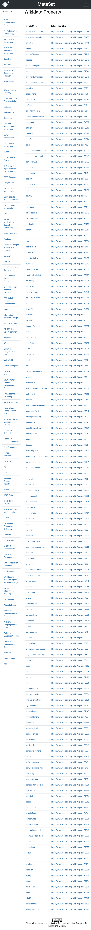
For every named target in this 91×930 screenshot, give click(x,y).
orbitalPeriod (31, 581)
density (29, 230)
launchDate (30, 422)
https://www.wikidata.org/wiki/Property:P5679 (70, 275)
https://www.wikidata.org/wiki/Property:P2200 (70, 269)
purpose (29, 660)
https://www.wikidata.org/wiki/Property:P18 (69, 377)
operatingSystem (33, 541)
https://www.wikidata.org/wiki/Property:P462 (69, 145)
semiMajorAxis (32, 734)
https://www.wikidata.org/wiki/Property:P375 (69, 434)
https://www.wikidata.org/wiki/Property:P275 (69, 445)
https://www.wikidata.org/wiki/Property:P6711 (70, 105)
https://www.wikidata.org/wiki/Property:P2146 (70, 581)
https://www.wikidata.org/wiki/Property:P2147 (70, 711)
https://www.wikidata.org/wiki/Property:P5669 (70, 156)
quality (28, 666)
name (28, 524)
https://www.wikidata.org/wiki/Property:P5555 (70, 722)
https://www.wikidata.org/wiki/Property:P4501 (70, 49)
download (30, 252)
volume (29, 881)
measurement (31, 502)
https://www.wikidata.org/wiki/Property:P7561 (70, 400)
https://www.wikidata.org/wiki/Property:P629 (69, 864)
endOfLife (30, 286)
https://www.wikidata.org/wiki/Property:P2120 (70, 677)
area (27, 71)
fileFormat (30, 315)
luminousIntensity (33, 462)
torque (28, 853)
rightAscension (32, 705)
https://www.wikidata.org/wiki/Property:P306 (69, 541)
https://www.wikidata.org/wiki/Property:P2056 (70, 796)
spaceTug (30, 773)
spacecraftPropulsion (34, 785)
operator (29, 553)
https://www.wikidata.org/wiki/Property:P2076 (70, 819)
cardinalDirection (33, 111)
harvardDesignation (34, 371)
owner (28, 598)
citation (29, 128)
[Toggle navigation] (86, 4)
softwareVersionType (34, 768)
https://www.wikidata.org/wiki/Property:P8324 (70, 360)
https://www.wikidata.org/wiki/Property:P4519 (70, 604)
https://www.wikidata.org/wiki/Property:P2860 (70, 128)
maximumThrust (33, 490)
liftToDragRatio (32, 451)
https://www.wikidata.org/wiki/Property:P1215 (70, 65)
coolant (29, 179)
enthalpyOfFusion (33, 298)
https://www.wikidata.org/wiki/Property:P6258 (70, 224)
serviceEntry (31, 739)
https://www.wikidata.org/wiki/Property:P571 (69, 207)
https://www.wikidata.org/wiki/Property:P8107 (70, 162)
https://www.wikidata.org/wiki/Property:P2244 (70, 609)
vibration (29, 870)
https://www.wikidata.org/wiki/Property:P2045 (70, 575)
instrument (30, 394)
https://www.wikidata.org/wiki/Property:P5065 (70, 898)
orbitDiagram (31, 558)
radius (28, 677)
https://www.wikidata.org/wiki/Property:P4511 (70, 235)
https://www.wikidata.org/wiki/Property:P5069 (70, 745)
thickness (30, 841)
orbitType (30, 564)
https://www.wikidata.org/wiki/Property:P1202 (70, 394)
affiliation (30, 43)
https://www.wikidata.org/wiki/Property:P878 (69, 88)
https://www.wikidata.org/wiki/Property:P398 (69, 728)
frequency (30, 354)
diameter (29, 241)
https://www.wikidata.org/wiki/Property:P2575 (70, 502)
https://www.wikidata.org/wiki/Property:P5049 (70, 371)
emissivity (30, 281)
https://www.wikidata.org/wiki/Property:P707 (69, 779)
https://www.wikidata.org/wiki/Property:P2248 (70, 77)
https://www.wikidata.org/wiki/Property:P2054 (70, 230)
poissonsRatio (32, 621)
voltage (29, 875)
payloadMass (31, 604)
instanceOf (30, 383)
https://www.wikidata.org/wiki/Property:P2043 (70, 439)
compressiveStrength (34, 156)
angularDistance (32, 54)
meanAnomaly (32, 496)
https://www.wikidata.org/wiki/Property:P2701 (70, 315)
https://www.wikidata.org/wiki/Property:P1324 (70, 139)
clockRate (30, 133)
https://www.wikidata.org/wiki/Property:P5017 (70, 213)
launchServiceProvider (35, 428)
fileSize (29, 320)
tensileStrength (32, 824)
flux (27, 332)
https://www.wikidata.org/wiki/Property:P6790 (70, 343)
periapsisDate (31, 615)
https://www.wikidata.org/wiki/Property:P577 (69, 218)
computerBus (31, 162)
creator (29, 201)
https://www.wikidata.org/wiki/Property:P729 (69, 739)
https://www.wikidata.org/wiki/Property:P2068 (70, 830)
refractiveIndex (32, 689)
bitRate (29, 105)
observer (29, 536)
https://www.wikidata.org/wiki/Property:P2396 (70, 683)
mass (28, 473)
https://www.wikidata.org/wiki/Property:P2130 (70, 190)
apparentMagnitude (34, 65)
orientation (30, 592)
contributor (30, 173)
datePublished (32, 218)
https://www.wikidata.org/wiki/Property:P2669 (70, 286)
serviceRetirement (33, 751)
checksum (30, 122)
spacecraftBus (32, 779)
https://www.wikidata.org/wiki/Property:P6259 (70, 303)
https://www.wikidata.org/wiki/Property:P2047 (70, 264)
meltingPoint (31, 513)
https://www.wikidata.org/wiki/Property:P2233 (70, 734)
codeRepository (32, 139)
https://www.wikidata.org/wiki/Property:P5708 (70, 349)
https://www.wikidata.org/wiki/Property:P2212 (70, 54)
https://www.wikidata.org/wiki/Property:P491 (69, 558)
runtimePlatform (32, 717)
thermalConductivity (34, 830)
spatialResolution (33, 790)
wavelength (30, 887)
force (28, 349)
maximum (30, 485)
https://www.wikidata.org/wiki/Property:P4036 (70, 309)
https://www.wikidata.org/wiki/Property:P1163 (70, 507)
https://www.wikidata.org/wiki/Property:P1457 (70, 37)
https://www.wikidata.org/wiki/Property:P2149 (70, 133)
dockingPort (31, 247)
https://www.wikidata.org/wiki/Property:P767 (69, 173)
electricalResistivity (34, 275)
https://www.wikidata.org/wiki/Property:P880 (69, 116)
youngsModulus (32, 909)
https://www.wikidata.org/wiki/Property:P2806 (70, 870)
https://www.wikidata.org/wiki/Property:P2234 (70, 881)
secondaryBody (32, 728)
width (28, 892)
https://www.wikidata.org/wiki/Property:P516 (69, 632)
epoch (28, 303)
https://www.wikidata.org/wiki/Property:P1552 (70, 666)
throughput (30, 847)
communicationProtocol (36, 150)
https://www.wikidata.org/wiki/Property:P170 (69, 201)
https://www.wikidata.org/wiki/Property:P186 (69, 94)
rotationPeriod (32, 711)
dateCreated (31, 207)
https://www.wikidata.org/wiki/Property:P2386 (70, 241)
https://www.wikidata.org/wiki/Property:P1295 (70, 281)
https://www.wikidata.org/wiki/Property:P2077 (70, 638)
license (29, 445)
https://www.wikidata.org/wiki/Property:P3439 (70, 790)
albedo (28, 49)
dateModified (31, 213)
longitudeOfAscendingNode (37, 456)
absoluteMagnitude (34, 37)
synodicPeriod (32, 813)
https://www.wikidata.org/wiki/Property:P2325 (70, 496)
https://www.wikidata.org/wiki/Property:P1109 (70, 689)
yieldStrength (31, 904)
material (29, 479)
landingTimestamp (33, 417)
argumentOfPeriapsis (34, 77)
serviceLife (30, 745)
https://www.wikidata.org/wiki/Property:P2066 (70, 298)
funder (28, 360)
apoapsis (29, 60)
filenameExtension (33, 326)
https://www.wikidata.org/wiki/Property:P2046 (70, 71)
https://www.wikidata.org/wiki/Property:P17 (69, 196)
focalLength (31, 337)
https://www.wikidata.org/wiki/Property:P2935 (70, 167)
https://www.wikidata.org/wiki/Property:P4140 (70, 99)
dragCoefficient (32, 258)
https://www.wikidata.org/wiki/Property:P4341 (70, 813)
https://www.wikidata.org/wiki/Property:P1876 (70, 785)
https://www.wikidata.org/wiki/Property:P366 (69, 660)
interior (29, 400)
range (28, 683)
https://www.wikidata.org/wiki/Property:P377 (69, 530)
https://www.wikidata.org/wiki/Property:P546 (69, 247)
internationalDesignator (35, 405)
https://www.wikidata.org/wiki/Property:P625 (69, 184)
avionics (29, 88)
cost (27, 190)
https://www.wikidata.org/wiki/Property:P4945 (70, 252)
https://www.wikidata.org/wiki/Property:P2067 (70, 473)
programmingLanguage (35, 649)
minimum (30, 519)
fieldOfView (30, 309)
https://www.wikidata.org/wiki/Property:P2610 (70, 841)
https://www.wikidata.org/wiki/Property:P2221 (70, 332)
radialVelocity (31, 672)
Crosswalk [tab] (7, 12)
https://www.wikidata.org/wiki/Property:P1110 (70, 536)
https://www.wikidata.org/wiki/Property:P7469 (70, 592)
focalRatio (30, 343)
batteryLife (30, 99)
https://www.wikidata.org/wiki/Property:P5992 (70, 82)
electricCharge (32, 269)
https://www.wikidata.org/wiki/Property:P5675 (70, 700)
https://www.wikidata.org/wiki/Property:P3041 (70, 462)
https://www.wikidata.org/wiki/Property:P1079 (70, 428)
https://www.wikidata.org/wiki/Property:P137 (69, 553)
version (29, 864)
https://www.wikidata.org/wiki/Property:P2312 (70, 485)
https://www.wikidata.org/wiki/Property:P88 (69, 655)
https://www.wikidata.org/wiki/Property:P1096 (70, 570)
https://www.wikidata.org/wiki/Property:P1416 (70, 43)
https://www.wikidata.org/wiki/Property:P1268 (70, 587)
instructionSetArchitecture (36, 388)
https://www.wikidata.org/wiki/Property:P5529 (70, 904)
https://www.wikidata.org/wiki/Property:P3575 (70, 320)
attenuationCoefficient (35, 82)
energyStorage (32, 292)
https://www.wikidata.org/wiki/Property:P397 (69, 643)
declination (30, 224)
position (29, 626)
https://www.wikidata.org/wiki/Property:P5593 (70, 621)
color (28, 145)
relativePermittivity (33, 700)
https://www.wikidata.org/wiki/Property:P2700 (70, 150)
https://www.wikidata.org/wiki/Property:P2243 (70, 60)
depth (28, 235)
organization (31, 587)
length (28, 439)
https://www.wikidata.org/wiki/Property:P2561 (70, 524)
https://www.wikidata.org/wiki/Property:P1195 (70, 326)
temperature (31, 819)
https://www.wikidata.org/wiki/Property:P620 (69, 417)
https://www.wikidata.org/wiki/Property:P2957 (70, 847)
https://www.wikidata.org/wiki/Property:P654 (69, 111)
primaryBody (31, 643)
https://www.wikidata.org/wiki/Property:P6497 (70, 258)
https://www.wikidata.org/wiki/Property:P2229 (70, 836)
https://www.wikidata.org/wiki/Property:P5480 (70, 909)
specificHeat (31, 796)
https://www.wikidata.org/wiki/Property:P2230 (70, 853)
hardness (30, 366)
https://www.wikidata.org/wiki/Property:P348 (69, 762)
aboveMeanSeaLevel (34, 32)
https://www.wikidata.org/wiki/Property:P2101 (70, 513)
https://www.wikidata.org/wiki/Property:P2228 (70, 490)
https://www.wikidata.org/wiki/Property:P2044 (70, 32)
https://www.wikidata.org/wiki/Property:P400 (69, 717)
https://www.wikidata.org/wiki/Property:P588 (69, 179)
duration (29, 264)
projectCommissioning (35, 655)
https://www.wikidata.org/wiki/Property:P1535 (70, 858)
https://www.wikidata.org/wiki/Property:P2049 (70, 892)
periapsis (29, 609)
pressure (29, 638)
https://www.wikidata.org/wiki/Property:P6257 (70, 705)
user (27, 858)
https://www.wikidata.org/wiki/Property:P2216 (70, 672)
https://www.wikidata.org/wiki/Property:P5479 (70, 824)
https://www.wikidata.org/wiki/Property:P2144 (70, 354)
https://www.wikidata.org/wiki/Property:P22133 (70, 456)
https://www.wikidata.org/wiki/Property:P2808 (70, 887)
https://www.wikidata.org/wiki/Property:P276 (69, 626)
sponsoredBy (31, 807)
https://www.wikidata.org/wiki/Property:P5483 (70, 366)
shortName (30, 756)
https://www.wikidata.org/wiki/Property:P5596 (70, 694)
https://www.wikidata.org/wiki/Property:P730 (69, 751)
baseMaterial (31, 94)
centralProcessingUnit (35, 116)
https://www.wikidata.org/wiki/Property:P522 (69, 564)
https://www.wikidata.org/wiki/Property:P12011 (70, 773)
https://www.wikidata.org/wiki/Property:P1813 (70, 756)
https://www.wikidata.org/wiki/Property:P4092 (70, 122)
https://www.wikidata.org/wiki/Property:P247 (69, 405)
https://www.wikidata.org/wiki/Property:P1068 (70, 388)
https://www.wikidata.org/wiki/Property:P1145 (70, 411)
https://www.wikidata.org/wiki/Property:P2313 (70, 519)
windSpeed (30, 898)
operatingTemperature (35, 547)
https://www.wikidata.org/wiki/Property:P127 (69, 598)
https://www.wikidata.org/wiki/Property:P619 (69, 422)
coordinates (31, 184)
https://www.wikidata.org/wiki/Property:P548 (69, 768)
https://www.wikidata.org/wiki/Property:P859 (69, 807)
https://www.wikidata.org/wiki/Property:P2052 (70, 802)
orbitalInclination (33, 575)
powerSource (31, 632)
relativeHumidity (32, 694)
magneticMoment (33, 468)
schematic (30, 722)
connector (30, 167)
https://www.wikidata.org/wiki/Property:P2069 (70, 468)
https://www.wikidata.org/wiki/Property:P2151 (70, 337)
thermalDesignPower (34, 836)
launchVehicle (31, 434)
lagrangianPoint (32, 411)
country (29, 196)
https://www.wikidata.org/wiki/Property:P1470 (70, 451)
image (28, 377)
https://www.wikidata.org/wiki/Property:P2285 (70, 615)
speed (28, 802)
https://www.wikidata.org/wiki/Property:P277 (69, 649)
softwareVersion (32, 762)
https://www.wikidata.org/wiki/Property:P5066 (70, 547)
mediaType (30, 507)
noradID (29, 530)
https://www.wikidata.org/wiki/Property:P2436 (70, 875)
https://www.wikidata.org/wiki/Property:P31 (69, 383)
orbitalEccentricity (33, 570)
